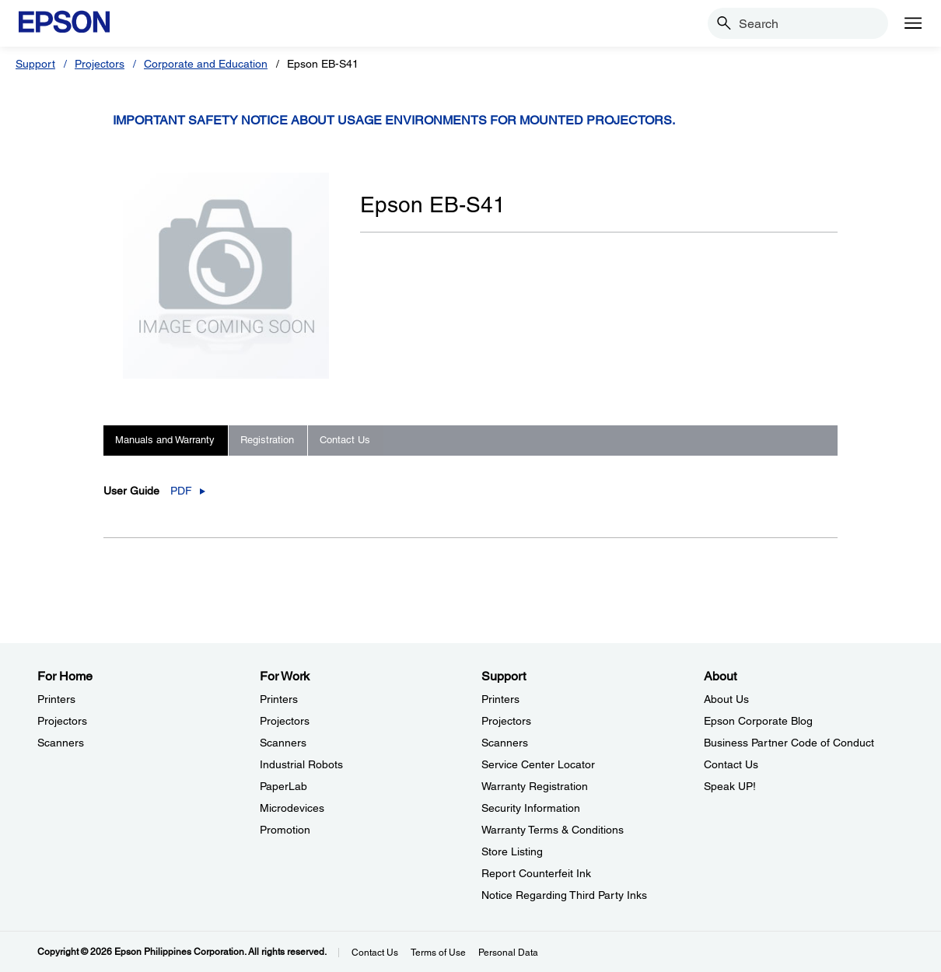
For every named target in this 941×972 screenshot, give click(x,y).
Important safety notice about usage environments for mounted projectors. (394, 120)
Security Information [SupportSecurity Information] (530, 808)
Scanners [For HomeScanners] (60, 742)
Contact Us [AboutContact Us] (731, 764)
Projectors (99, 64)
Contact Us (375, 952)
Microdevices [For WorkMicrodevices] (292, 808)
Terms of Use (438, 952)
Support (35, 64)
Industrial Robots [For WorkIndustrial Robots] (301, 764)
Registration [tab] (267, 440)
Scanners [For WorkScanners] (283, 742)
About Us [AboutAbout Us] (726, 699)
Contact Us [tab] (345, 440)
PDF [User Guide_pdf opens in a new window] (181, 490)
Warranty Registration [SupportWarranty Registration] (534, 786)
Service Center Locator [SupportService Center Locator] (538, 764)
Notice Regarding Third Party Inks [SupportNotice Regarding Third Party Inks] (564, 895)
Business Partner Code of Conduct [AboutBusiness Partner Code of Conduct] (789, 742)
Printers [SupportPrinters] (500, 699)
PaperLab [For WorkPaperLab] (283, 786)
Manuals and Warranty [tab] (165, 440)
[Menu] (913, 23)
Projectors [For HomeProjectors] (62, 721)
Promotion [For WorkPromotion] (285, 829)
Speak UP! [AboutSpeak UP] (730, 786)
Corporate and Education (206, 64)
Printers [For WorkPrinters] (279, 699)
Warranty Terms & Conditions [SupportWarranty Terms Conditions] (552, 829)
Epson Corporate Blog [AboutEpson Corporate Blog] (758, 721)
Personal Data (508, 952)
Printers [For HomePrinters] (56, 699)
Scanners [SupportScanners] (504, 742)
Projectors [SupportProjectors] (506, 721)
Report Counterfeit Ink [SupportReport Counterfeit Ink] (536, 873)
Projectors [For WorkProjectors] (285, 721)
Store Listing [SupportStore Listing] (512, 851)
